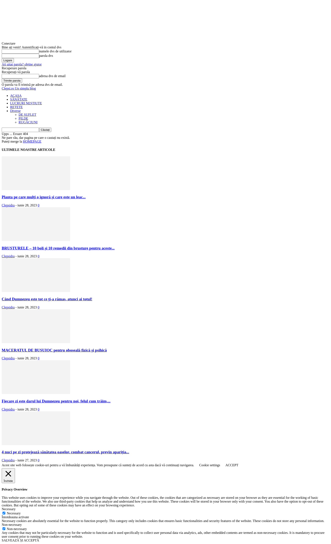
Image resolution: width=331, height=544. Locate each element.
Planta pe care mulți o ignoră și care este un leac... (44, 197)
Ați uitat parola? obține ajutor (22, 64)
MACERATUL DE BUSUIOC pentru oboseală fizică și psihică (54, 350)
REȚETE (16, 107)
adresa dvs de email (52, 76)
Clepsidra (8, 205)
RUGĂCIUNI (28, 122)
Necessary (14, 513)
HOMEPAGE (32, 141)
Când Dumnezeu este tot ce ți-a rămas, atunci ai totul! (47, 299)
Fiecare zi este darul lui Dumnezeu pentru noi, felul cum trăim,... (56, 401)
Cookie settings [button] (209, 465)
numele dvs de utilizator (55, 51)
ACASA (16, 95)
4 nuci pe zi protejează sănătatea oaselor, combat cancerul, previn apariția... (65, 452)
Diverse (15, 111)
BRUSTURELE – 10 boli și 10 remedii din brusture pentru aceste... (58, 248)
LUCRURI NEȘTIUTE (26, 103)
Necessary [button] (9, 509)
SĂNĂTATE (18, 99)
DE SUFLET (27, 114)
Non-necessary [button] (12, 524)
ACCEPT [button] (231, 465)
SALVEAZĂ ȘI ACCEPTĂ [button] (20, 540)
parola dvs (46, 55)
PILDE (23, 118)
